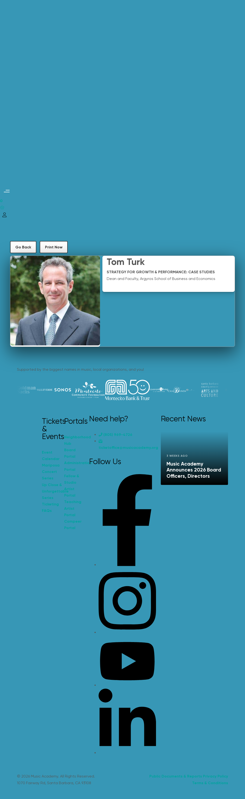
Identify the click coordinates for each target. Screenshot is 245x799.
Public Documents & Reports (175, 776)
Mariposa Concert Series (50, 471)
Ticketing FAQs (50, 507)
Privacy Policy (215, 776)
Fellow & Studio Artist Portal (71, 486)
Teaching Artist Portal (72, 508)
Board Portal (70, 453)
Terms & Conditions (210, 783)
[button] (6, 191)
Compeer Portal (73, 524)
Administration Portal (73, 466)
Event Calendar (50, 455)
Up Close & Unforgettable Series (50, 491)
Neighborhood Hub (73, 440)
